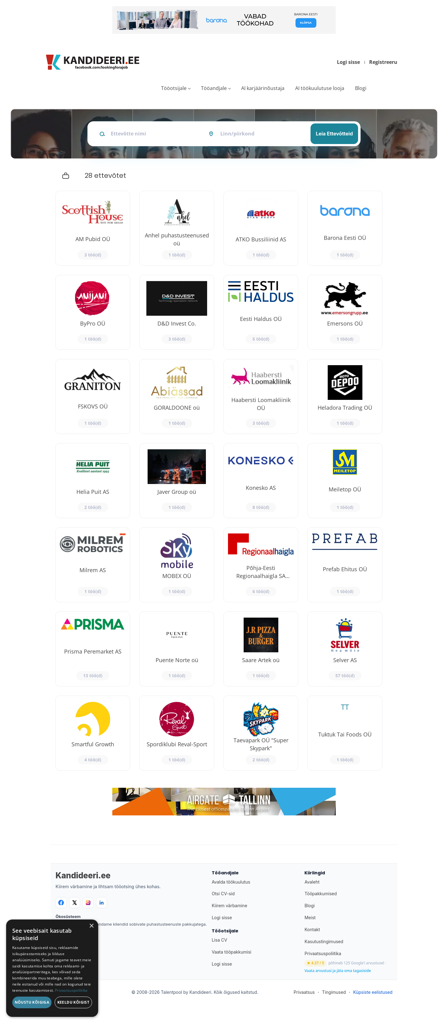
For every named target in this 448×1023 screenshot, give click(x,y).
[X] (74, 902)
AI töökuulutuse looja (319, 88)
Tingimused (334, 992)
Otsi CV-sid (223, 893)
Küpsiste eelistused (372, 992)
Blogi (360, 88)
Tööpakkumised (320, 893)
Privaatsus (304, 992)
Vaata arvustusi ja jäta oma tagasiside (337, 970)
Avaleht (311, 881)
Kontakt (312, 929)
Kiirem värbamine (229, 905)
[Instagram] (88, 902)
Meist (309, 917)
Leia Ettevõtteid (334, 134)
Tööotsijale (174, 88)
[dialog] (52, 968)
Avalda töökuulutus (231, 881)
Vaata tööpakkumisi (231, 952)
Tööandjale (214, 88)
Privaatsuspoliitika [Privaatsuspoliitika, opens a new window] (71, 990)
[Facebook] (61, 902)
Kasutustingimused (323, 941)
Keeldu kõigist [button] (73, 1002)
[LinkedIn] (101, 902)
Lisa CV (219, 940)
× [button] (91, 926)
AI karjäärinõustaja (262, 88)
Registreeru (383, 62)
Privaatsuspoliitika (322, 953)
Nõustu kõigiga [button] (32, 1002)
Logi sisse (348, 62)
